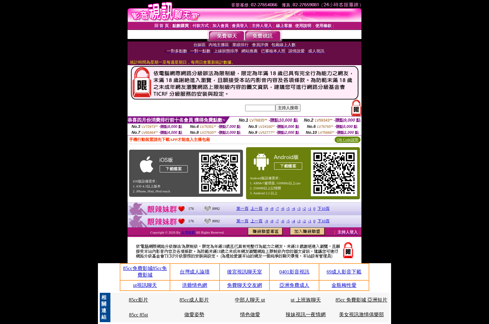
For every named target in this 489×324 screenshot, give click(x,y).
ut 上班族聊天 (306, 299)
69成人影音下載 (344, 271)
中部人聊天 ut (250, 299)
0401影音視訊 (294, 271)
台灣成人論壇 (195, 271)
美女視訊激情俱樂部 (361, 314)
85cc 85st (138, 314)
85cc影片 (138, 299)
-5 (288, 208)
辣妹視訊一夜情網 (306, 314)
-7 (277, 208)
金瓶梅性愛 (344, 285)
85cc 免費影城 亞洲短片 (361, 299)
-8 (272, 208)
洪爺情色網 (194, 285)
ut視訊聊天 (145, 285)
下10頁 (323, 208)
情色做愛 (250, 314)
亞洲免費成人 (294, 285)
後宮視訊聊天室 (244, 271)
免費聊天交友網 (244, 285)
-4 (293, 208)
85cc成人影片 (194, 299)
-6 (282, 208)
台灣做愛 (188, 232)
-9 (266, 208)
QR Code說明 (347, 140)
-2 (304, 208)
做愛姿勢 (194, 314)
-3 (299, 208)
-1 (309, 208)
